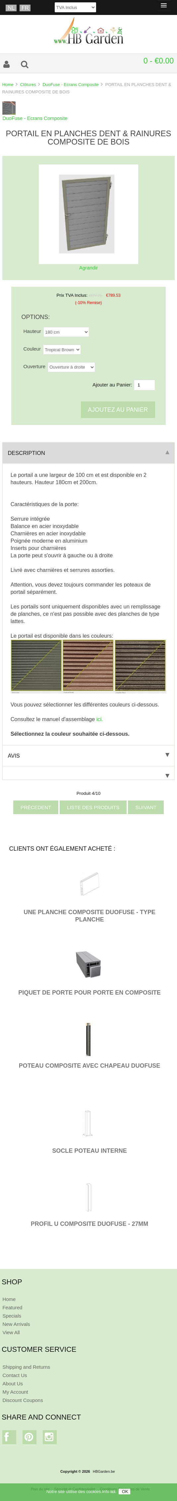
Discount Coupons (22, 1400)
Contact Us (14, 1375)
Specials (11, 1316)
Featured (12, 1307)
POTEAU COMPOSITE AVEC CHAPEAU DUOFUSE (89, 1065)
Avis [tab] (88, 756)
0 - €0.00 (159, 60)
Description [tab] (88, 453)
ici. (99, 719)
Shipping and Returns (26, 1367)
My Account (15, 1392)
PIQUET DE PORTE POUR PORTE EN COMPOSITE (89, 992)
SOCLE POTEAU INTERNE (89, 1150)
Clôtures (28, 84)
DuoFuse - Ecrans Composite (70, 84)
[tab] (88, 773)
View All (11, 1332)
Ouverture (35, 366)
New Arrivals (16, 1324)
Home (7, 84)
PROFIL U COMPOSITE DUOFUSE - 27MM (89, 1224)
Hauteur (32, 331)
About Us (12, 1383)
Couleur (32, 349)
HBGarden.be (104, 1471)
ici (112, 1491)
